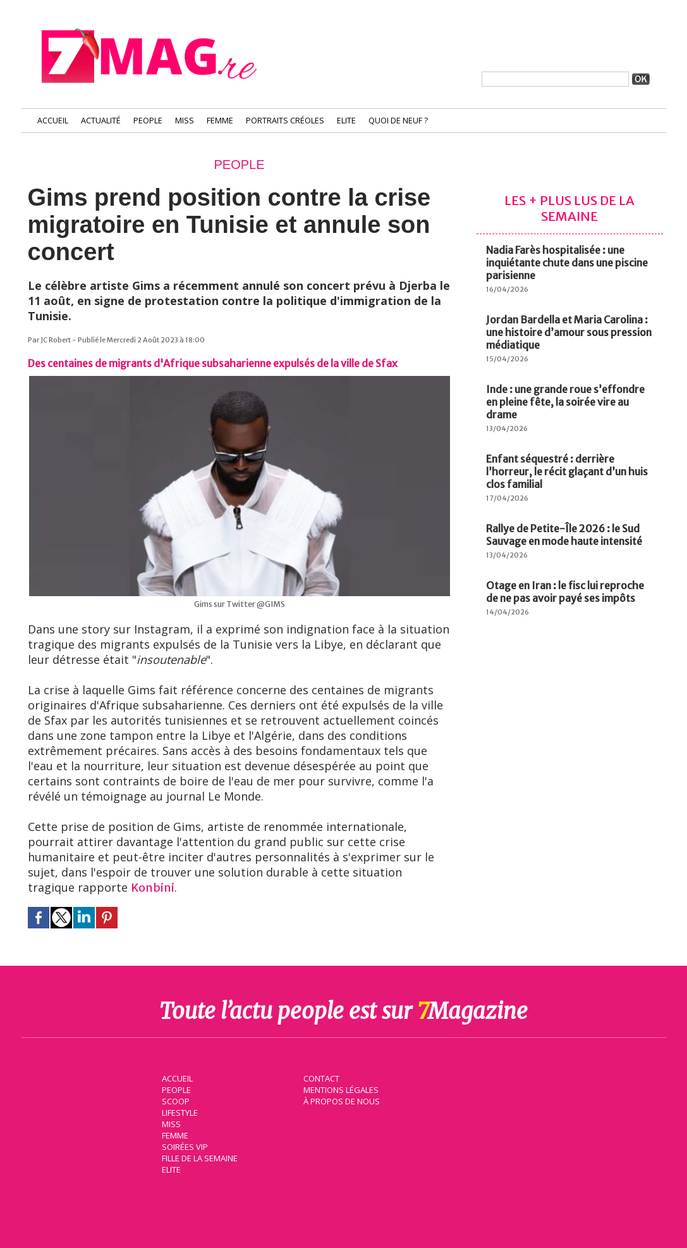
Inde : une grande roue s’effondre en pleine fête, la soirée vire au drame (565, 402)
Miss (184, 120)
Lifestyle (178, 1111)
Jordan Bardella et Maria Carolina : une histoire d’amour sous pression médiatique (569, 332)
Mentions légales (340, 1088)
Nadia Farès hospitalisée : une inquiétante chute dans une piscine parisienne (567, 263)
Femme (220, 120)
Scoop (175, 1100)
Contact (320, 1077)
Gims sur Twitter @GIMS (239, 604)
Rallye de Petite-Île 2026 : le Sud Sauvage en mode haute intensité (564, 534)
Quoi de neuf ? (398, 120)
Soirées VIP (183, 1145)
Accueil (52, 120)
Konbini (152, 887)
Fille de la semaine (199, 1157)
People (147, 120)
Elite (346, 120)
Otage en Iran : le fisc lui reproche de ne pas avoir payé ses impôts (565, 591)
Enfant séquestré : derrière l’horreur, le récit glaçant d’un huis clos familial (567, 471)
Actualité (101, 120)
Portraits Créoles (285, 120)
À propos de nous (340, 1100)
